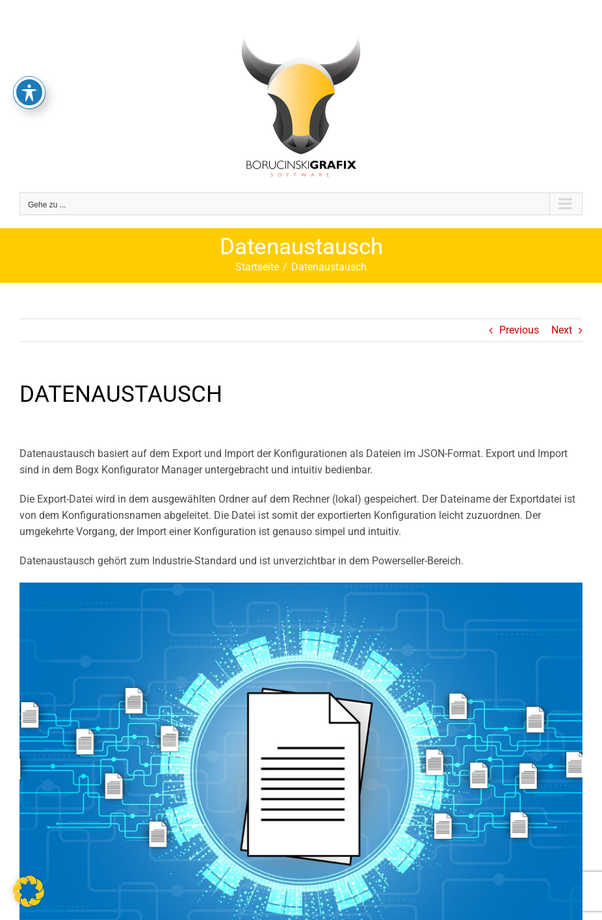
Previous (519, 330)
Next (561, 330)
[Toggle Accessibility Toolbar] (29, 73)
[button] (28, 891)
